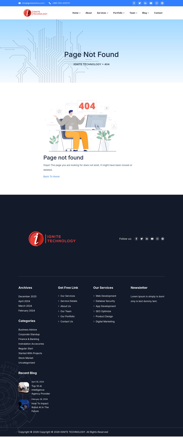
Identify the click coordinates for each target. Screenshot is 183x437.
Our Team (66, 311)
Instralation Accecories (31, 344)
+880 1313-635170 (59, 3)
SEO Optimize (103, 311)
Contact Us (67, 322)
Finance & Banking (29, 339)
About (89, 13)
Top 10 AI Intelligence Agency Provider (41, 390)
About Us (66, 306)
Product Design (104, 317)
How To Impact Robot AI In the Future (40, 408)
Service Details (69, 301)
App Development (106, 306)
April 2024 (24, 301)
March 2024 (25, 306)
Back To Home (51, 177)
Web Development (106, 296)
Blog (144, 13)
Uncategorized (27, 363)
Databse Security (105, 301)
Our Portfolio (68, 317)
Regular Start (26, 349)
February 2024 (27, 311)
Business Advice (28, 330)
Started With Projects (30, 353)
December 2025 (27, 297)
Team (132, 13)
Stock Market (26, 358)
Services (101, 13)
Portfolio (117, 13)
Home (75, 13)
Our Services (68, 296)
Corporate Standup (29, 334)
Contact (158, 13)
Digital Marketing (105, 322)
